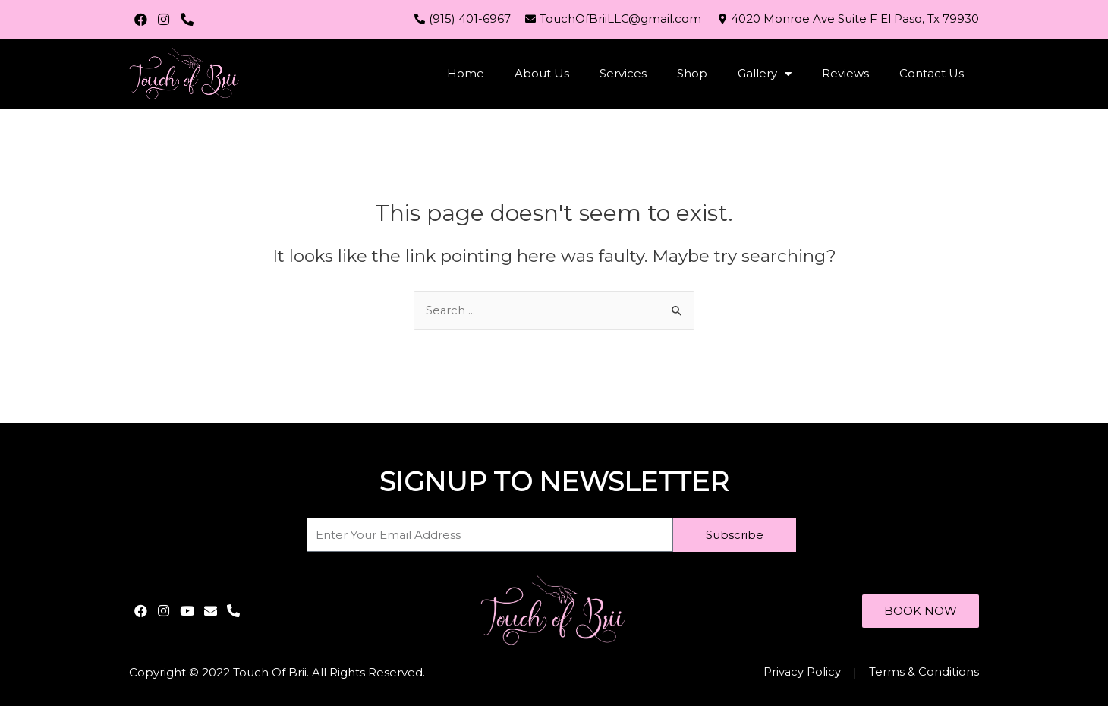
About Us (542, 73)
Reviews (845, 73)
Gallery (765, 74)
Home (465, 73)
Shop (692, 73)
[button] (920, 611)
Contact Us (931, 73)
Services (623, 73)
